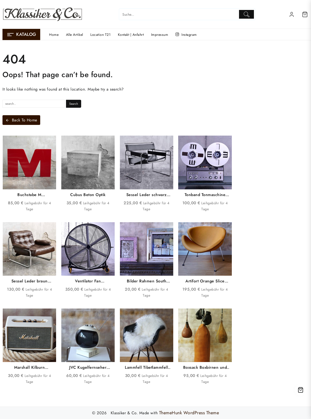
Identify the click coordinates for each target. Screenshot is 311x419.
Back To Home (21, 120)
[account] (292, 14)
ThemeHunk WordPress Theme (189, 413)
